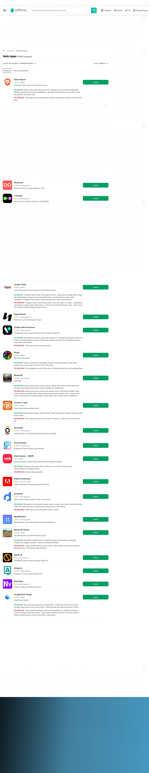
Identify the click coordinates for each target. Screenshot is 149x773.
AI (127, 10)
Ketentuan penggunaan (85, 680)
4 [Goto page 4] (26, 624)
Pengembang (140, 10)
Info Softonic (7, 674)
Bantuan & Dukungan (11, 682)
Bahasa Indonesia (42, 704)
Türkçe (13, 708)
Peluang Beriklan (45, 688)
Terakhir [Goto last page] (102, 624)
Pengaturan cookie (83, 690)
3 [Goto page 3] (19, 624)
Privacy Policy (81, 683)
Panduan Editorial (9, 689)
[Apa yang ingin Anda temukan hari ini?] (94, 10)
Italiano (53, 704)
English (17, 704)
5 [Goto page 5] (33, 624)
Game (118, 10)
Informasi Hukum (82, 677)
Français (31, 704)
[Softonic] (18, 10)
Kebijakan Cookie (82, 687)
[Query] (60, 10)
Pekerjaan (6, 686)
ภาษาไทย (6, 708)
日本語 (59, 704)
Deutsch (10, 704)
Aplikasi (106, 10)
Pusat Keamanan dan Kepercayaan (11, 678)
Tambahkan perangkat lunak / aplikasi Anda (14, 693)
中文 (27, 708)
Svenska (103, 704)
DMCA (78, 674)
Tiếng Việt (20, 708)
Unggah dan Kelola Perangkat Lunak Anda (48, 680)
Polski (80, 704)
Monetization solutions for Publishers (49, 675)
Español (24, 704)
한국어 (65, 704)
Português (87, 704)
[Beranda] (4, 51)
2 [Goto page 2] (12, 624)
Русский (95, 704)
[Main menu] (4, 10)
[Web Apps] (10, 51)
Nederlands (72, 704)
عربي (5, 704)
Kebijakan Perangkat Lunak (49, 685)
